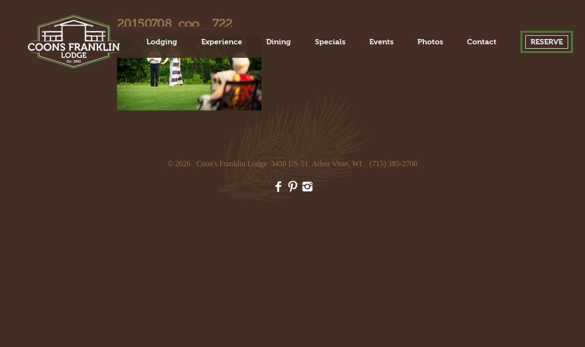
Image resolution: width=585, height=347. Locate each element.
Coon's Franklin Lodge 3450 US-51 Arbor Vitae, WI (279, 164)
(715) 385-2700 (393, 164)
